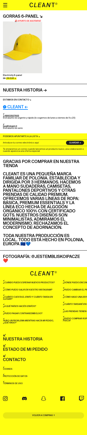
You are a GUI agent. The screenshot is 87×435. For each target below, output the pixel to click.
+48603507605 (11, 116)
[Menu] (5, 5)
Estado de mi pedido (25, 350)
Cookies (7, 369)
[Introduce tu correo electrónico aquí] (32, 143)
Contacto (14, 360)
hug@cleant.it (10, 126)
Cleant (13, 107)
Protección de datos (15, 376)
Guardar (74, 143)
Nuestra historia (23, 90)
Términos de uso (13, 383)
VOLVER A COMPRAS (42, 415)
